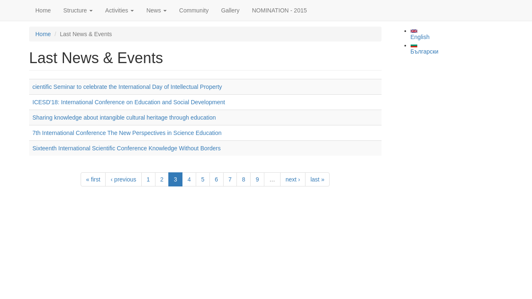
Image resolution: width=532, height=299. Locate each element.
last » (317, 179)
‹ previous (123, 179)
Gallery (230, 10)
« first (93, 179)
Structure (78, 10)
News (156, 10)
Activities (119, 10)
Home (43, 10)
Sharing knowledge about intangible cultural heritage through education (124, 117)
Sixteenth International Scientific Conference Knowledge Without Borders (126, 148)
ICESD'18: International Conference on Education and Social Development (128, 102)
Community (194, 10)
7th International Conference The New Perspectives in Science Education (127, 133)
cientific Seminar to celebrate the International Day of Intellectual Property (127, 86)
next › (293, 179)
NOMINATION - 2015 (279, 10)
